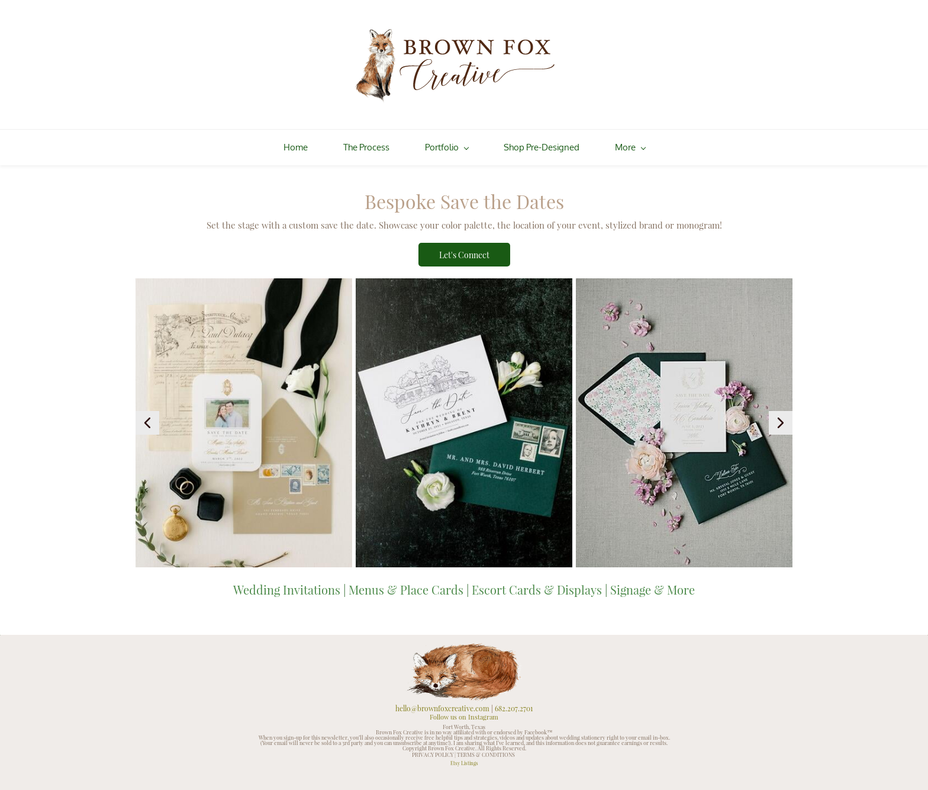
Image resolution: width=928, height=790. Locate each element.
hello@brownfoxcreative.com (442, 702)
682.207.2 (509, 702)
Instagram (483, 711)
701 (528, 702)
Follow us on (449, 711)
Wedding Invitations (286, 584)
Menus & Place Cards (406, 584)
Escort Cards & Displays (537, 584)
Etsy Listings (464, 756)
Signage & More (652, 584)
